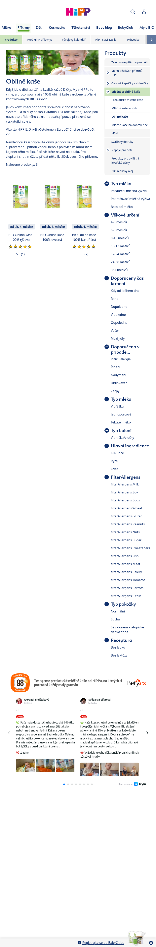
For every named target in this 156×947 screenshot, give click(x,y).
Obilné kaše (120, 116)
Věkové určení (125, 215)
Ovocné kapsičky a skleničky (129, 83)
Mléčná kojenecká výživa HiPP (42, 852)
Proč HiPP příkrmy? (39, 39)
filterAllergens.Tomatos (128, 580)
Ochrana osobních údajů (49, 870)
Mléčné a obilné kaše (125, 92)
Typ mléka (121, 183)
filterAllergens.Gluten (126, 516)
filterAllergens (125, 477)
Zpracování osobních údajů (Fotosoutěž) (47, 878)
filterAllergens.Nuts (125, 532)
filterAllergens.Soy (124, 492)
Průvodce (133, 39)
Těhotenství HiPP (70, 859)
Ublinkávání (119, 383)
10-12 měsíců (121, 246)
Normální (118, 611)
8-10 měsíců (120, 238)
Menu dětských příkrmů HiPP (126, 73)
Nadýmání (118, 375)
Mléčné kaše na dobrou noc (130, 125)
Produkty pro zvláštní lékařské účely (125, 160)
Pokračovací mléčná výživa (130, 199)
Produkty (11, 39)
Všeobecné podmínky (85, 885)
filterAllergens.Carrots (127, 588)
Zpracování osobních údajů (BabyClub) (96, 870)
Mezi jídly (118, 338)
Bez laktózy (119, 655)
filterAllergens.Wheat (126, 508)
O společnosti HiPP (99, 859)
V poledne (118, 314)
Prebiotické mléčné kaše (127, 100)
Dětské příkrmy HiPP (81, 852)
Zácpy (115, 391)
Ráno (115, 298)
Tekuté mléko (121, 422)
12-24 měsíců (121, 254)
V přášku (117, 406)
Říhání (115, 367)
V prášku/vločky (122, 437)
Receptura (121, 640)
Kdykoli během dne (125, 290)
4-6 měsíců (119, 222)
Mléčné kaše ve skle (124, 108)
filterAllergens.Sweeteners (130, 548)
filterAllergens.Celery (126, 572)
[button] (133, 12)
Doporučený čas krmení (127, 281)
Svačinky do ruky (122, 142)
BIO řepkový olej (122, 171)
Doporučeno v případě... (125, 349)
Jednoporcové (121, 414)
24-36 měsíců (121, 262)
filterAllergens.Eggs (125, 500)
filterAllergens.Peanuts (128, 524)
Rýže (114, 461)
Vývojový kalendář (74, 39)
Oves (114, 469)
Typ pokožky (123, 604)
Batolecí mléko (122, 207)
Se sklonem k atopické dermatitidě (127, 629)
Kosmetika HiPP (42, 859)
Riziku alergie (121, 359)
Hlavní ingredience (130, 446)
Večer (115, 330)
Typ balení (121, 430)
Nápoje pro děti (121, 150)
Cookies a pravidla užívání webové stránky (106, 878)
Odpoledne (119, 322)
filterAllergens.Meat (125, 564)
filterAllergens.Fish (125, 556)
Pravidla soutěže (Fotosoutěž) (46, 885)
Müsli (114, 133)
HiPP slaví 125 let (106, 39)
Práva (109, 885)
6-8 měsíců (119, 230)
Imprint (124, 885)
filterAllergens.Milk (125, 484)
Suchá (115, 619)
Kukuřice (117, 453)
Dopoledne (119, 306)
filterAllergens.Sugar (126, 540)
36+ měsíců (119, 270)
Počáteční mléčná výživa (129, 191)
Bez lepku (118, 647)
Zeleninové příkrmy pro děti (129, 62)
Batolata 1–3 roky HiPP (116, 852)
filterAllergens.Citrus (126, 596)
